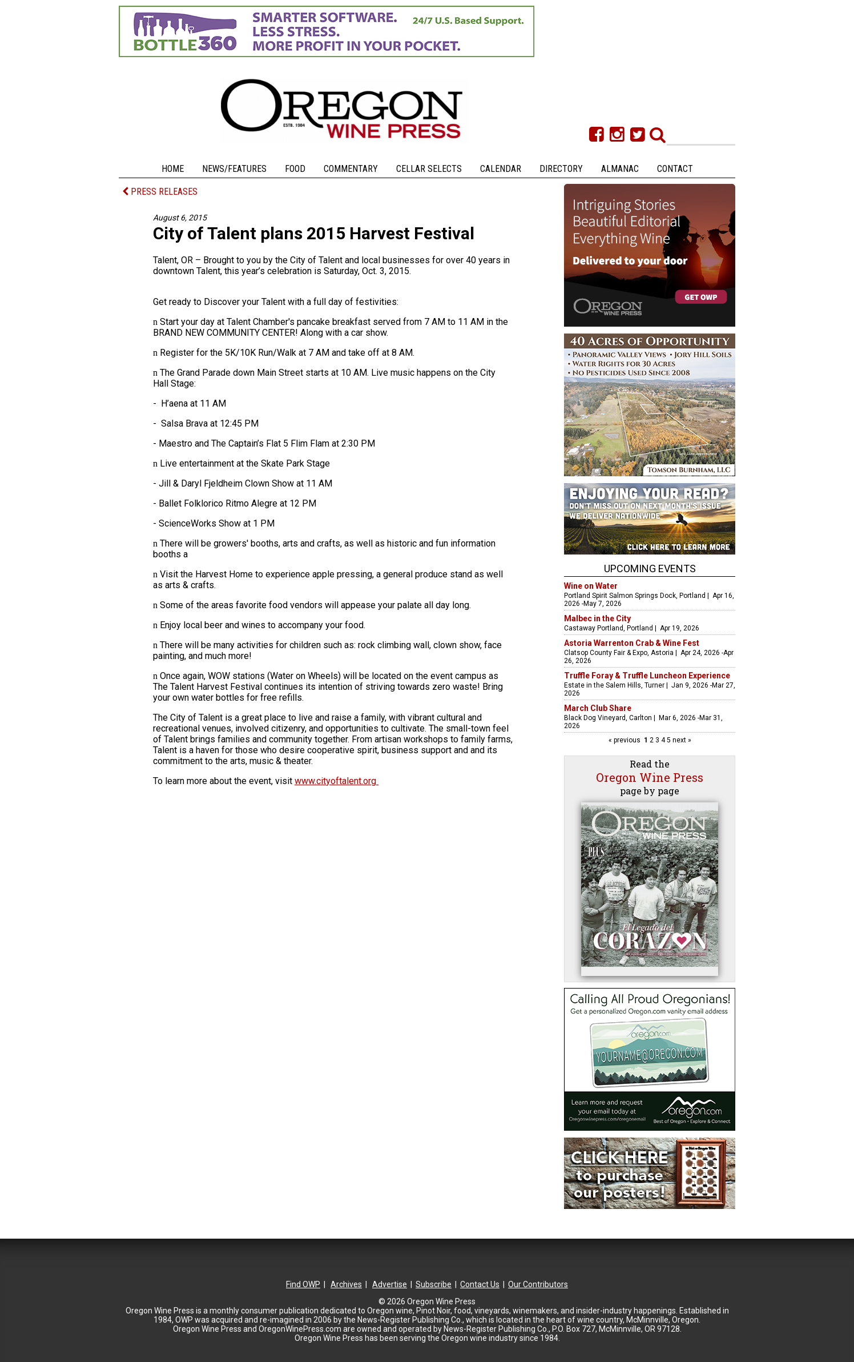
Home (173, 168)
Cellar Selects (429, 168)
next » (681, 740)
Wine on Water (591, 585)
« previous (625, 740)
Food (295, 168)
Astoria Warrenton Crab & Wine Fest (631, 643)
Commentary (351, 168)
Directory (561, 168)
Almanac (620, 168)
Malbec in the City (597, 618)
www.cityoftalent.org (336, 781)
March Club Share (597, 708)
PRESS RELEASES (160, 191)
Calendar (500, 168)
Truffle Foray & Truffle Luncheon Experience (647, 675)
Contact (675, 168)
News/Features (234, 168)
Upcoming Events (650, 568)
